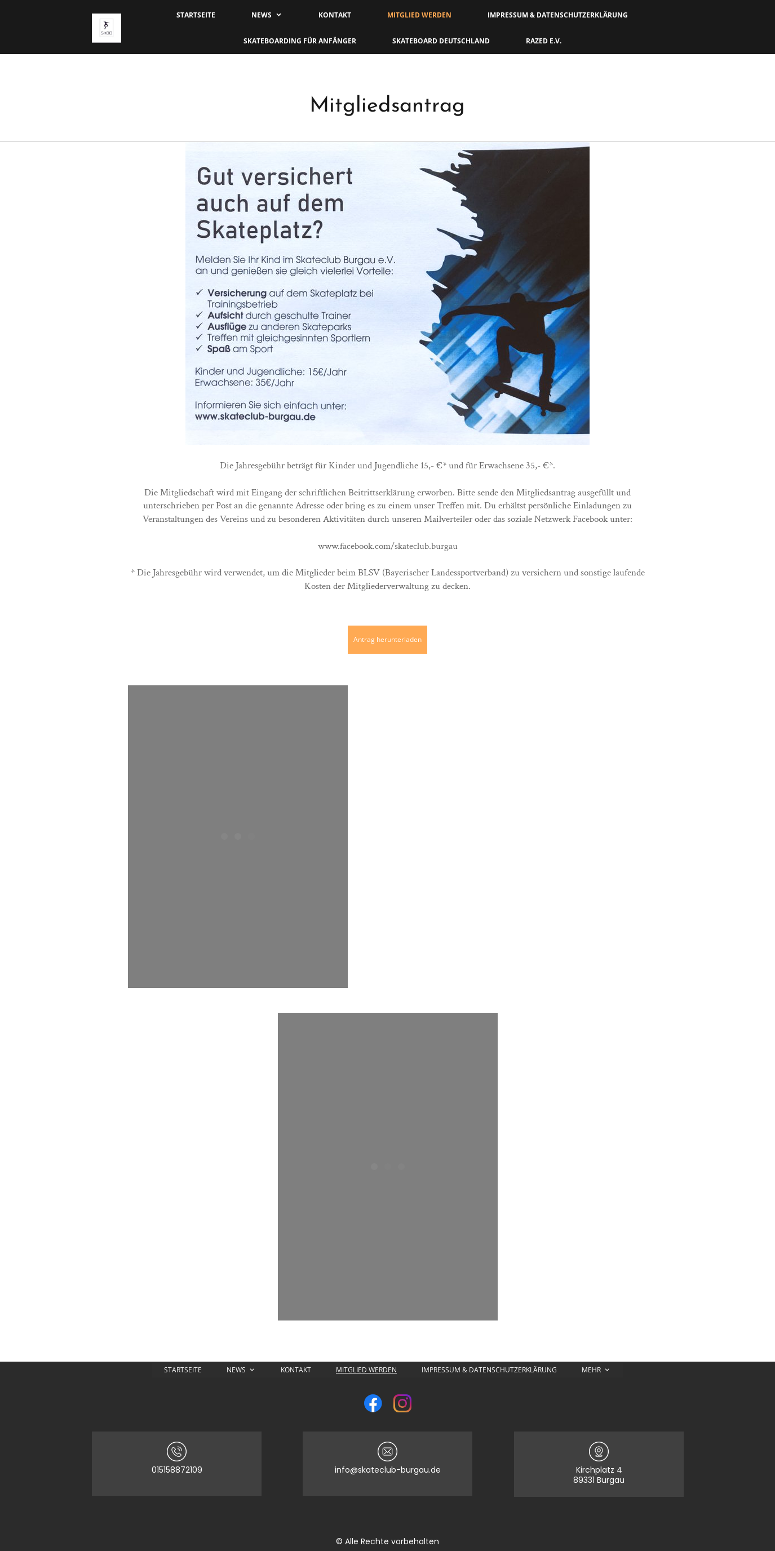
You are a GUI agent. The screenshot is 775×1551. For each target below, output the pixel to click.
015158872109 (177, 1469)
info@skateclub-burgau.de (388, 1469)
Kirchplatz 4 (599, 1469)
